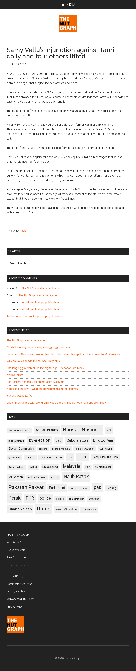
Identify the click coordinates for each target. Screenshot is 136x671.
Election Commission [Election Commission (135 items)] (21, 448)
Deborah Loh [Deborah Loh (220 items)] (77, 440)
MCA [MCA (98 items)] (87, 467)
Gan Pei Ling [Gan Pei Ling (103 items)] (105, 448)
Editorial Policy (15, 576)
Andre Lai (12, 316)
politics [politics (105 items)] (60, 499)
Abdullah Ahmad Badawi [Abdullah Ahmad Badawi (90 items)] (19, 431)
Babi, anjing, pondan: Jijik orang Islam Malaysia (35, 382)
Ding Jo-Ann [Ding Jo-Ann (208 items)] (103, 440)
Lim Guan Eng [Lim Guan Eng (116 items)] (50, 467)
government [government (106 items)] (14, 457)
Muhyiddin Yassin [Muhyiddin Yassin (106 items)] (37, 477)
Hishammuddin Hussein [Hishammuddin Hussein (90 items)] (51, 457)
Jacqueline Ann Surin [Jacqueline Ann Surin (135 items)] (105, 457)
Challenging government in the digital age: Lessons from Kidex (45, 368)
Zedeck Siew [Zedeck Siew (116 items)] (89, 509)
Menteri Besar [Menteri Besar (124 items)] (103, 467)
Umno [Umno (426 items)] (43, 509)
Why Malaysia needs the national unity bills (33, 361)
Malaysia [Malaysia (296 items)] (71, 466)
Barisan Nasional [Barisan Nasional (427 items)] (82, 430)
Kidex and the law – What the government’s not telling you (42, 389)
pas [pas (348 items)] (97, 487)
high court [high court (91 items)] (30, 457)
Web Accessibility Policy (20, 599)
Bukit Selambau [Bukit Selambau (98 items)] (16, 441)
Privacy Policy (14, 606)
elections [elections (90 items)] (43, 449)
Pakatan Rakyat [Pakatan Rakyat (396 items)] (26, 487)
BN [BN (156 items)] (109, 430)
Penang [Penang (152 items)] (111, 488)
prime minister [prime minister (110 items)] (76, 499)
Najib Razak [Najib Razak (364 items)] (76, 476)
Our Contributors (16, 550)
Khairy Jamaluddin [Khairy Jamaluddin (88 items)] (16, 467)
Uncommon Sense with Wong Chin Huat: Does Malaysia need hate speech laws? (56, 402)
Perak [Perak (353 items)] (14, 498)
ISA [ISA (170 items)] (70, 457)
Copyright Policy (16, 591)
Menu (71, 4)
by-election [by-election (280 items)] (39, 440)
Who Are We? (14, 542)
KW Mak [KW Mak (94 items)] (33, 467)
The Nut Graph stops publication (41, 288)
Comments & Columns (19, 583)
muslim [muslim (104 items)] (55, 477)
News (23, 230)
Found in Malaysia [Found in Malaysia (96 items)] (61, 449)
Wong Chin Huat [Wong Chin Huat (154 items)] (66, 509)
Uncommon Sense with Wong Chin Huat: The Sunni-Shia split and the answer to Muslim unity (63, 354)
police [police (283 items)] (45, 498)
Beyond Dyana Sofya (19, 395)
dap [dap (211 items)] (58, 440)
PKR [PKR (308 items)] (30, 498)
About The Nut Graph (18, 534)
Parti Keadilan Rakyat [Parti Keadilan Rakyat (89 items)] (79, 488)
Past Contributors (17, 557)
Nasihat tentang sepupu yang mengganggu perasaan (39, 347)
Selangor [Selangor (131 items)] (94, 498)
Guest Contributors (17, 565)
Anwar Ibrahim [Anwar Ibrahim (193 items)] (47, 430)
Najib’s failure (15, 375)
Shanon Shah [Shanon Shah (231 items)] (20, 509)
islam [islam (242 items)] (82, 456)
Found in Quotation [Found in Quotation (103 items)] (84, 448)
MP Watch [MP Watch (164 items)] (15, 477)
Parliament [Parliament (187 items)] (57, 488)
